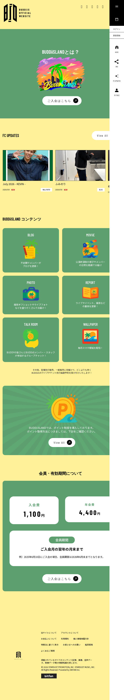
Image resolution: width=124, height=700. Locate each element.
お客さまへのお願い (71, 644)
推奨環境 (89, 644)
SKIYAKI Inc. (75, 669)
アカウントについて (69, 632)
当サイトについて (49, 632)
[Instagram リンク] (87, 6)
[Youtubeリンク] (97, 6)
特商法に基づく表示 (49, 644)
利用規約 (65, 638)
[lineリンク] (102, 6)
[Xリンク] (81, 6)
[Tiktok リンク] (92, 6)
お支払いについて (49, 638)
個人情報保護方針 (81, 638)
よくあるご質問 (48, 650)
